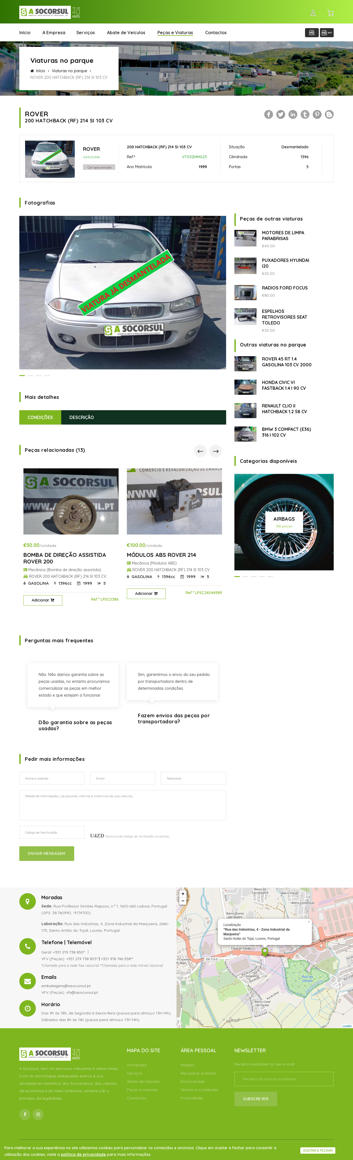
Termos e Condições (199, 1089)
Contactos (216, 32)
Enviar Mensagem (46, 853)
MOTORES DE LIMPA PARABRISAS (283, 235)
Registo (187, 1064)
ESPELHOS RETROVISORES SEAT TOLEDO (284, 317)
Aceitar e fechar (318, 1150)
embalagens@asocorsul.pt (66, 985)
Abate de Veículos (126, 32)
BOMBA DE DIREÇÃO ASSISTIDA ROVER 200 (64, 558)
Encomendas (193, 1081)
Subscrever (255, 1098)
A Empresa (53, 32)
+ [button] (182, 894)
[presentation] (200, 451)
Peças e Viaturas (175, 32)
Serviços (85, 32)
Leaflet (347, 1026)
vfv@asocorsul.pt (82, 992)
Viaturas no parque (69, 70)
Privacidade (191, 1097)
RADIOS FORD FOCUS (285, 288)
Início (24, 32)
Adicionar (43, 600)
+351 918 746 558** (117, 958)
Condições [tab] (40, 417)
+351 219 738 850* (69, 952)
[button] (22, 375)
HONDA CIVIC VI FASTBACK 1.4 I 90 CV (284, 385)
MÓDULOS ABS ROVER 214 (161, 554)
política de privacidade (83, 1154)
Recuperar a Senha (198, 1073)
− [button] (182, 901)
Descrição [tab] (81, 417)
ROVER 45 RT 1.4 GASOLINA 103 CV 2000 (287, 361)
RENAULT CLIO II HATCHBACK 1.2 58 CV (284, 408)
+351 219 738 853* (82, 958)
